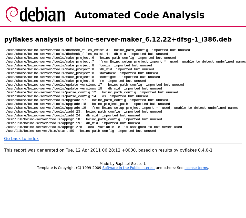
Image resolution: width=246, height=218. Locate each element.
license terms (196, 185)
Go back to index (21, 155)
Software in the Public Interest (128, 185)
